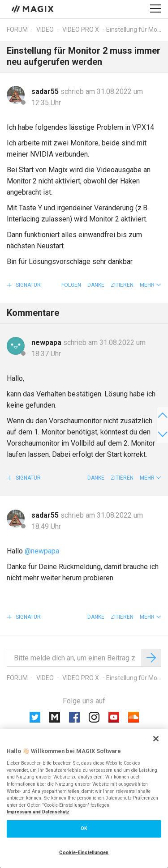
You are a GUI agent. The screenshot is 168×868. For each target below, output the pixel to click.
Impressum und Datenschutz (38, 812)
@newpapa (42, 551)
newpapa (47, 342)
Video (45, 29)
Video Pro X (80, 29)
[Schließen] (156, 739)
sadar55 (45, 91)
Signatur (27, 285)
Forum (17, 29)
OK (84, 828)
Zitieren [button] (122, 285)
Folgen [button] (71, 285)
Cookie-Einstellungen (83, 852)
